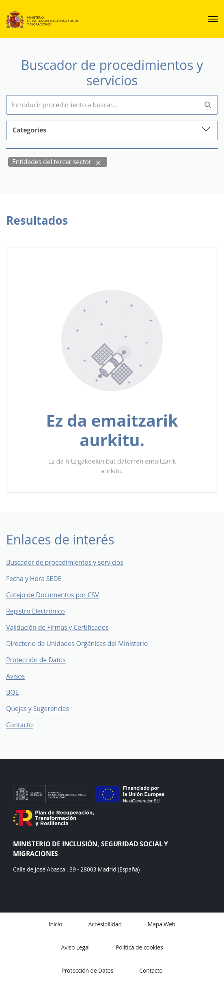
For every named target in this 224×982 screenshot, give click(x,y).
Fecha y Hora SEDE (33, 578)
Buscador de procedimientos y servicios (64, 562)
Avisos (15, 676)
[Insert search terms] (102, 105)
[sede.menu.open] (213, 19)
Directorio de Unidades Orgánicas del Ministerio (77, 643)
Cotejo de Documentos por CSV (58, 595)
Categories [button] (112, 129)
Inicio (55, 924)
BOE (18, 692)
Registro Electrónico (35, 611)
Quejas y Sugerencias (37, 708)
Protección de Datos (36, 659)
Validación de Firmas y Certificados (63, 627)
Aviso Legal (75, 947)
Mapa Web (161, 924)
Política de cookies (139, 947)
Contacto (25, 725)
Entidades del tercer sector (51, 161)
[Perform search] (207, 105)
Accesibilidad (104, 924)
